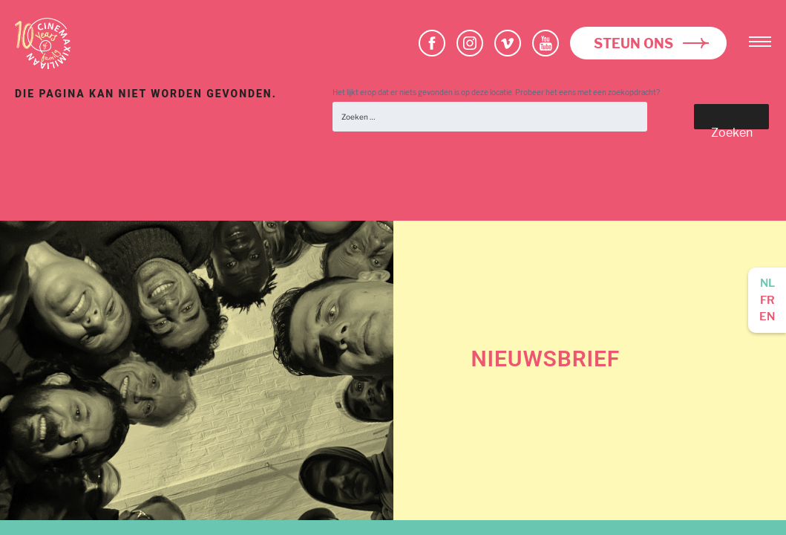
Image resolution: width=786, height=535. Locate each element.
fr (767, 300)
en (767, 316)
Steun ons (633, 43)
